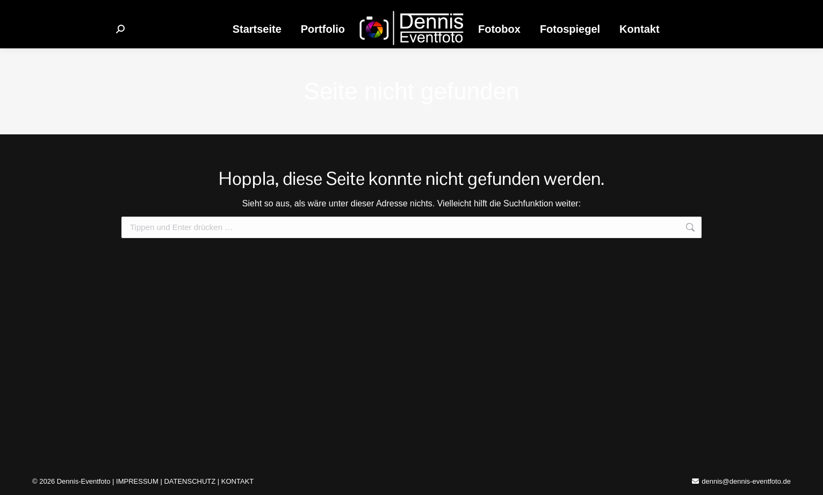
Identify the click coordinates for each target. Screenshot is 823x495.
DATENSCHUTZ (189, 481)
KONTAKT (237, 481)
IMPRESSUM (137, 481)
